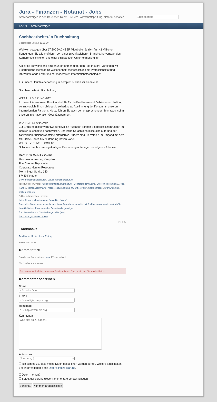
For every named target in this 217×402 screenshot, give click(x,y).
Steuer (50, 179)
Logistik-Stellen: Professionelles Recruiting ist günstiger (46, 208)
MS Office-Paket (79, 188)
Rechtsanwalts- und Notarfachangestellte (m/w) (42, 212)
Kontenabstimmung (36, 188)
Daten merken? (31, 374)
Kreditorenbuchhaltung (59, 188)
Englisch (101, 184)
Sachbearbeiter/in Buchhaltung (49, 37)
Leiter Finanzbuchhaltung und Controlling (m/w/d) (43, 200)
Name (22, 286)
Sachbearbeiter (95, 188)
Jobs (121, 184)
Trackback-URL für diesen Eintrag (35, 236)
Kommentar (26, 315)
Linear (47, 257)
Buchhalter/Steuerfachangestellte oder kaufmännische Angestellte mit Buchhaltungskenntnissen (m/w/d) (70, 204)
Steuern (31, 192)
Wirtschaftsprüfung (64, 179)
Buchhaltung (66, 184)
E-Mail (23, 296)
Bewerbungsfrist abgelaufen (32, 179)
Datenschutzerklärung (62, 367)
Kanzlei (22, 188)
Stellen (22, 192)
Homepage (25, 305)
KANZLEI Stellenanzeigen (34, 26)
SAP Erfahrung (111, 188)
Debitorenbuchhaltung (84, 184)
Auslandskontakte (50, 184)
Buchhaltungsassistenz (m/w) (33, 216)
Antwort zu (25, 354)
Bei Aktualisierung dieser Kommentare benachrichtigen (55, 378)
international (112, 184)
